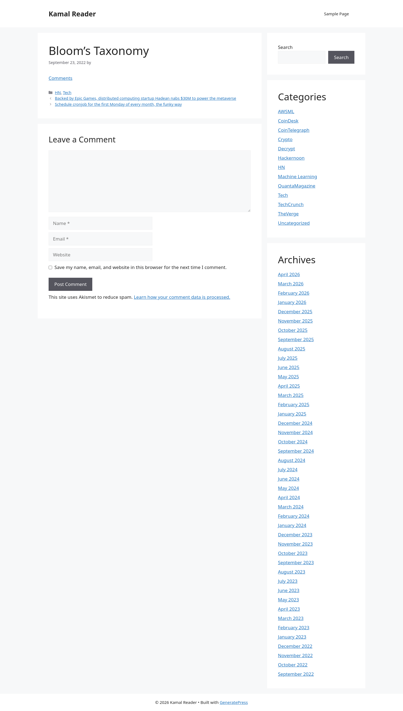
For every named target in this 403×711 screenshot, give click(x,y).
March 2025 (291, 395)
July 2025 (288, 358)
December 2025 (295, 311)
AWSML (286, 111)
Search (285, 47)
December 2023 (295, 534)
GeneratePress (234, 702)
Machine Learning (297, 176)
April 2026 (289, 274)
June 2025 (289, 367)
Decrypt (286, 148)
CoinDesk (288, 121)
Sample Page (336, 13)
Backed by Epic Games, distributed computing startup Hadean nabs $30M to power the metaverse (145, 98)
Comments (60, 78)
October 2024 (292, 441)
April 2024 (289, 497)
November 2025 (295, 321)
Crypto (285, 139)
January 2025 (292, 414)
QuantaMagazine (296, 186)
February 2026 (293, 293)
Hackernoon (291, 158)
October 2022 (292, 665)
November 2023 (295, 544)
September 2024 (296, 451)
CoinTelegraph (293, 130)
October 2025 (292, 330)
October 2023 (292, 553)
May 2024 (288, 488)
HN (58, 92)
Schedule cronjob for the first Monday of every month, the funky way (118, 104)
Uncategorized (294, 223)
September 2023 (296, 562)
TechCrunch (291, 204)
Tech (67, 92)
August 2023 (291, 572)
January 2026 (292, 302)
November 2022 (295, 655)
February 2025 (293, 404)
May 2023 (288, 599)
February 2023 (293, 627)
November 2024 (295, 432)
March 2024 (291, 507)
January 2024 (292, 525)
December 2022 (295, 646)
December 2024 (295, 423)
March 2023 (291, 618)
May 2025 (288, 376)
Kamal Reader (72, 13)
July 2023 (288, 581)
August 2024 (291, 460)
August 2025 (291, 349)
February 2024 (293, 516)
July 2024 (288, 469)
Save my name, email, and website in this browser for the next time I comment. (141, 267)
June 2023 (289, 590)
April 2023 (289, 609)
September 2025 (296, 339)
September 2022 (296, 674)
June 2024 (289, 479)
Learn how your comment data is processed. (182, 297)
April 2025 (289, 386)
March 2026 (291, 283)
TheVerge (288, 213)
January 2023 (292, 637)
